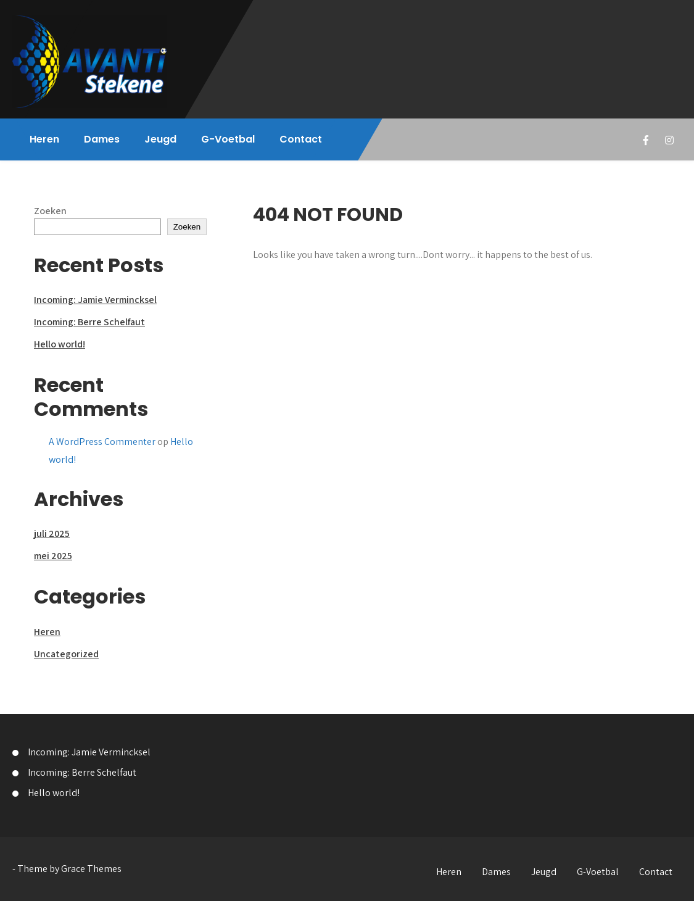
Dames (102, 139)
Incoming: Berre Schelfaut (89, 321)
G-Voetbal (228, 139)
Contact (300, 139)
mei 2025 (53, 555)
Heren (44, 139)
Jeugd (160, 139)
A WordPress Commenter (102, 441)
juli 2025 (52, 533)
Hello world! (59, 344)
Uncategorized (66, 653)
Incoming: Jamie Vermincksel (95, 299)
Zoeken (50, 210)
